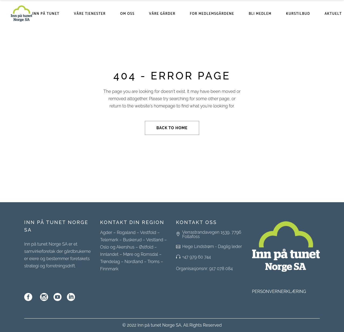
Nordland (133, 261)
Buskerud (132, 239)
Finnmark (109, 268)
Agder (106, 232)
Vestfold (148, 232)
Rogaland (126, 232)
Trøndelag (110, 261)
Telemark (109, 239)
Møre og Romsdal (140, 254)
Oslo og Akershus (117, 247)
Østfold (146, 247)
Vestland (154, 239)
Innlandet (109, 254)
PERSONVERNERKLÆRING (279, 291)
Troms (154, 261)
